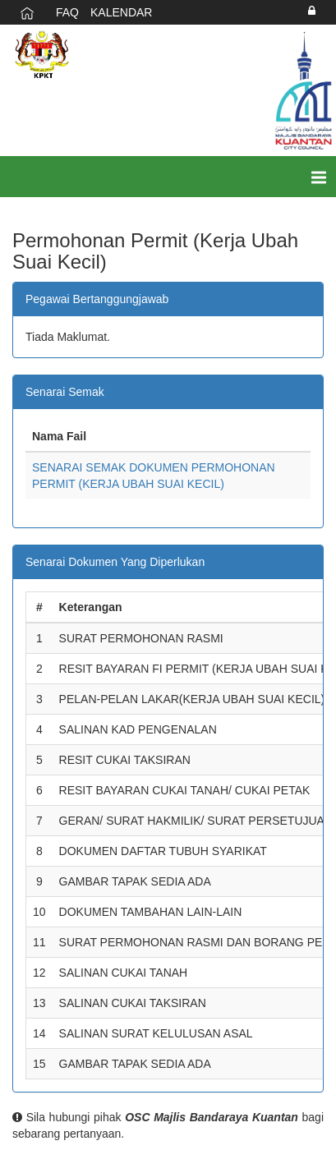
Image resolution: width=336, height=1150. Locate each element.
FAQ (67, 12)
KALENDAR (121, 12)
